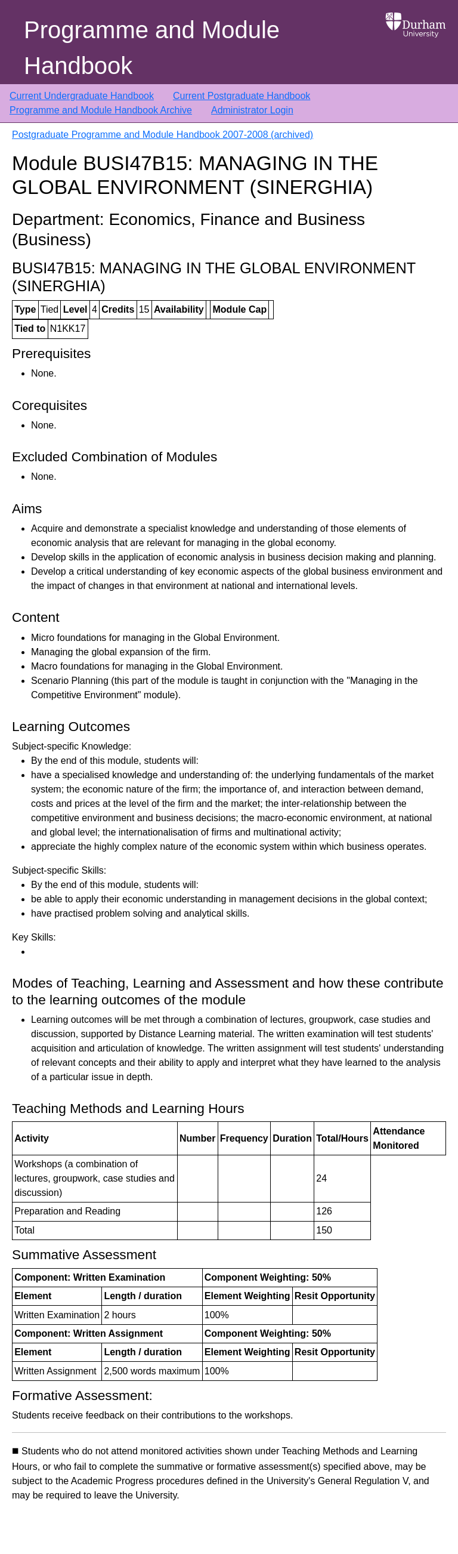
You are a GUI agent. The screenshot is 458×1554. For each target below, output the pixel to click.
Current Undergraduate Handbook (82, 96)
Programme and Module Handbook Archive (101, 110)
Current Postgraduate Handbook (241, 96)
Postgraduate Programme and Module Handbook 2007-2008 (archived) (162, 135)
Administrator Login (252, 110)
